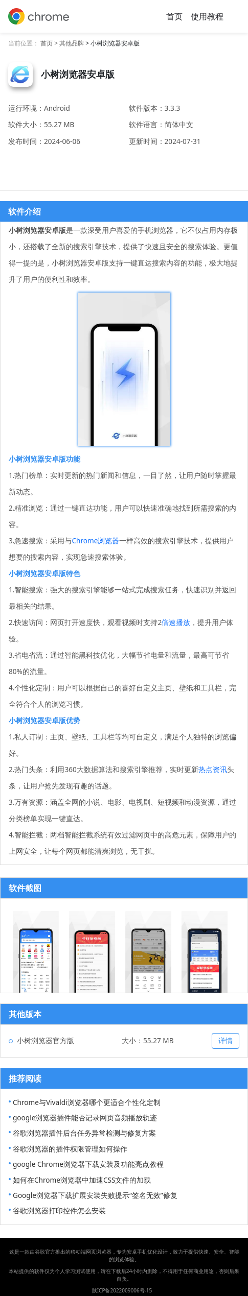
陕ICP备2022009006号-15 (122, 1290)
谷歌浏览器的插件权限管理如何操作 (70, 1149)
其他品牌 (71, 43)
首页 (174, 16)
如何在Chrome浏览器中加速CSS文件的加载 (82, 1180)
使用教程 (207, 16)
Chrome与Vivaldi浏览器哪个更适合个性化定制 (87, 1102)
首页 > (49, 43)
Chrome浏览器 (95, 540)
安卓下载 (124, 165)
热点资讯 (212, 769)
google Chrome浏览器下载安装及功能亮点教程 (88, 1164)
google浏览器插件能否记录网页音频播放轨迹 (85, 1117)
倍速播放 (176, 622)
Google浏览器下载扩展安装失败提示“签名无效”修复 (95, 1195)
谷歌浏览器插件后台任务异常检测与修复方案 (84, 1133)
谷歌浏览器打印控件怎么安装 (59, 1210)
